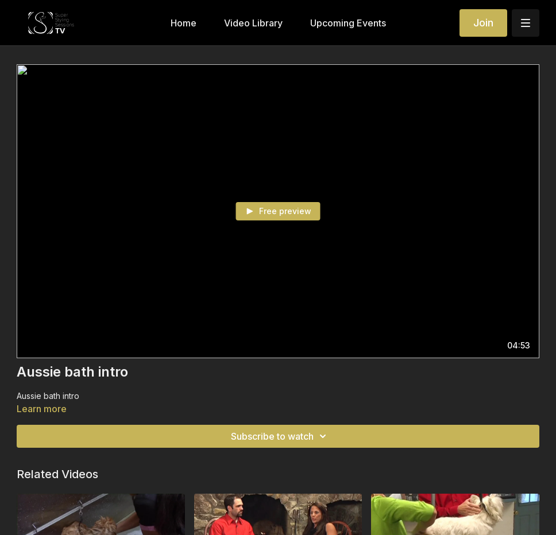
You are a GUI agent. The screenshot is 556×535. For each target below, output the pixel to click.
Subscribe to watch (280, 436)
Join (483, 23)
